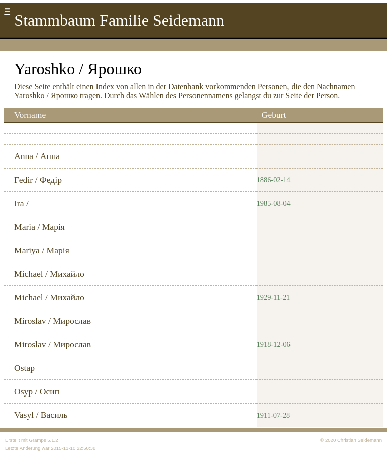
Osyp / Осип (36, 391)
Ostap (24, 368)
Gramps (37, 440)
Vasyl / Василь (40, 415)
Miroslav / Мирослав (52, 320)
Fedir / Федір (38, 180)
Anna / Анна (37, 156)
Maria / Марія (39, 227)
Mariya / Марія (41, 250)
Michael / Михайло (49, 274)
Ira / (21, 203)
